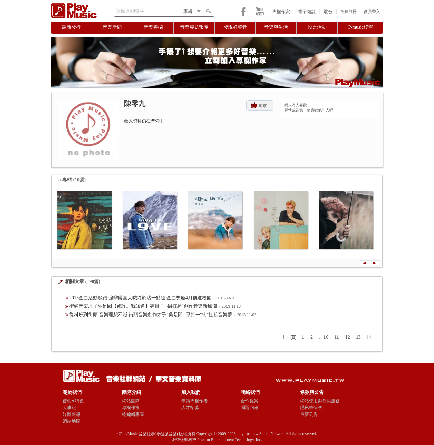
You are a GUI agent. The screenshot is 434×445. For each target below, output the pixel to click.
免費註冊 (348, 11)
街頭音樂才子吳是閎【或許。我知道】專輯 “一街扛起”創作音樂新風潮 (143, 306)
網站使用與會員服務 (320, 400)
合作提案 (249, 400)
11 (337, 337)
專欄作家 (281, 11)
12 (347, 337)
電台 (327, 11)
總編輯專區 (133, 414)
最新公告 (309, 414)
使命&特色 (73, 400)
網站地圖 (71, 421)
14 (368, 337)
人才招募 (190, 407)
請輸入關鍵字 (130, 11)
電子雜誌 (307, 11)
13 (358, 337)
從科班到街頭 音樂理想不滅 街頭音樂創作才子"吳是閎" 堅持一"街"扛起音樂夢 (150, 314)
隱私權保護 (311, 407)
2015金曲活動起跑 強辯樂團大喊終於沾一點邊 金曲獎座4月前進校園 (140, 297)
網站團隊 (131, 400)
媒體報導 (71, 414)
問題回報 (249, 407)
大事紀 (69, 407)
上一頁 (288, 337)
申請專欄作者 (194, 400)
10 (326, 337)
